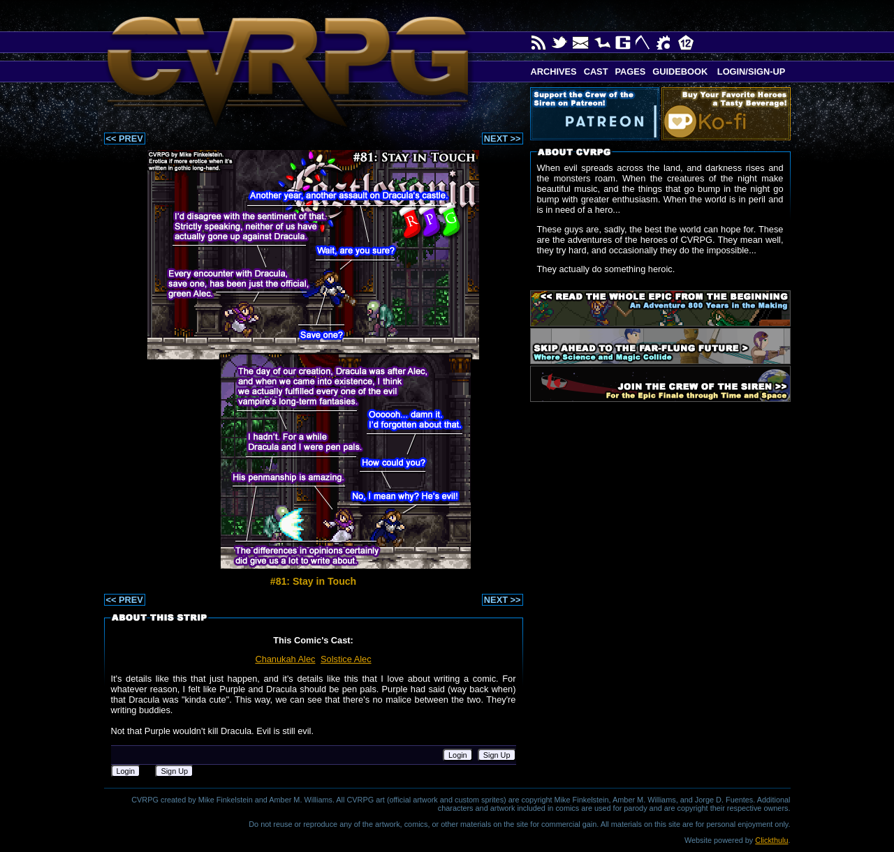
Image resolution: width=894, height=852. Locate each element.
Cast (596, 71)
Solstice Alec (346, 659)
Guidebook (680, 71)
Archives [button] (554, 71)
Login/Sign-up (750, 71)
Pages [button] (630, 71)
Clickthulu (771, 840)
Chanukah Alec (285, 659)
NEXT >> (502, 138)
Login (457, 755)
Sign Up (497, 755)
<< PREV (124, 138)
